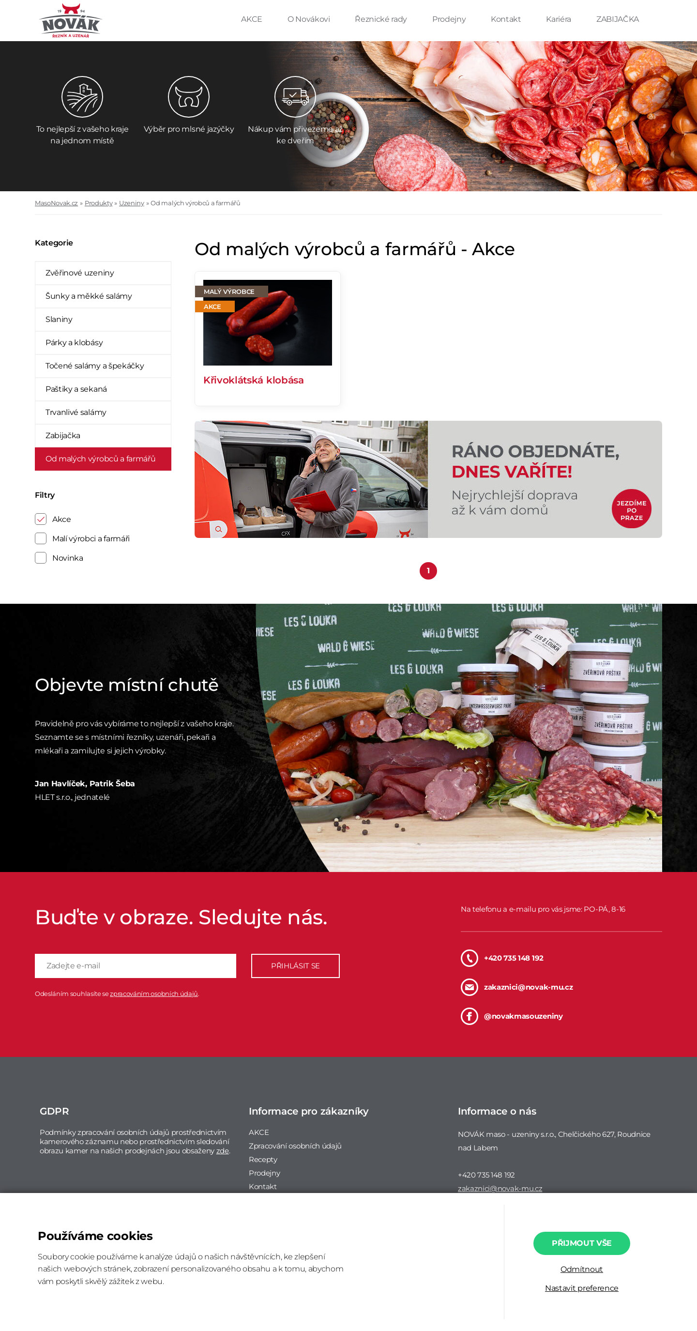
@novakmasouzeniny (512, 1016)
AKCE (252, 19)
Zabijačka (62, 435)
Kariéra (559, 19)
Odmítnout (582, 1269)
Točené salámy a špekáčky (94, 365)
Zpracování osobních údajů (295, 1145)
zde (222, 1150)
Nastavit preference (582, 1288)
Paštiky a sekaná (76, 389)
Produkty (98, 203)
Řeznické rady (382, 19)
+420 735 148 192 (502, 958)
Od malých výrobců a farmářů (195, 203)
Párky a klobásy (74, 342)
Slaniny (59, 319)
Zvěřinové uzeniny (79, 272)
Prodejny (450, 19)
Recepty (263, 1159)
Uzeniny (131, 203)
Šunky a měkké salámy (88, 296)
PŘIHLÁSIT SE (295, 965)
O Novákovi (310, 19)
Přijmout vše (582, 1243)
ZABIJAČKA (617, 19)
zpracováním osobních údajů (154, 993)
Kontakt (507, 19)
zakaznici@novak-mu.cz (517, 987)
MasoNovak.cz (56, 203)
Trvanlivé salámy (75, 412)
